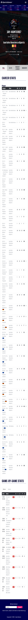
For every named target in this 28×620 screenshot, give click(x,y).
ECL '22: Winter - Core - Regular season (4, 183)
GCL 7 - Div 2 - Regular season (5, 149)
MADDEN (24, 68)
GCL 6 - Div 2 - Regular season (5, 112)
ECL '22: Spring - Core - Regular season (4, 202)
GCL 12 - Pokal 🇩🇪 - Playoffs (4, 401)
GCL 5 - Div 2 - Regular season (5, 93)
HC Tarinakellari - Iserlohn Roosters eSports (8, 522)
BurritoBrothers (12, 91)
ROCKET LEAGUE (17, 68)
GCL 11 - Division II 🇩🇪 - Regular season (4, 309)
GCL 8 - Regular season (4, 211)
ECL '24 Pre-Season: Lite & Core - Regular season (5, 287)
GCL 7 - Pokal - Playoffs (4, 156)
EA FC (10, 68)
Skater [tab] (4, 489)
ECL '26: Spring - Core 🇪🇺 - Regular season (4, 469)
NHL (3, 68)
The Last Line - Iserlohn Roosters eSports (8, 500)
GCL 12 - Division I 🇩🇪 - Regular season (4, 383)
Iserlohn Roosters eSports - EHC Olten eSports (8, 560)
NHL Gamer (7, 2)
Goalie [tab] (9, 489)
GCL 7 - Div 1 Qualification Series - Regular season (5, 140)
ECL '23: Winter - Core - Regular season (4, 234)
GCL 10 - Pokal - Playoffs (4, 279)
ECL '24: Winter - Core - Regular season (4, 298)
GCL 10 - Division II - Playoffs (4, 272)
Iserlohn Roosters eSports (14, 42)
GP (17, 88)
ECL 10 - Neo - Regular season (5, 100)
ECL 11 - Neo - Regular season (4, 131)
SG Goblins (11, 426)
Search (19, 607)
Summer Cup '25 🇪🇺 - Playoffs (5, 437)
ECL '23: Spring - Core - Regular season (4, 254)
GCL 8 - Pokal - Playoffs (4, 225)
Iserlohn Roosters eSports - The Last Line (8, 511)
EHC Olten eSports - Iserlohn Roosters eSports (8, 571)
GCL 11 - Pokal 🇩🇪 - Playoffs (4, 327)
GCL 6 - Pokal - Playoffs (4, 124)
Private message (14, 54)
